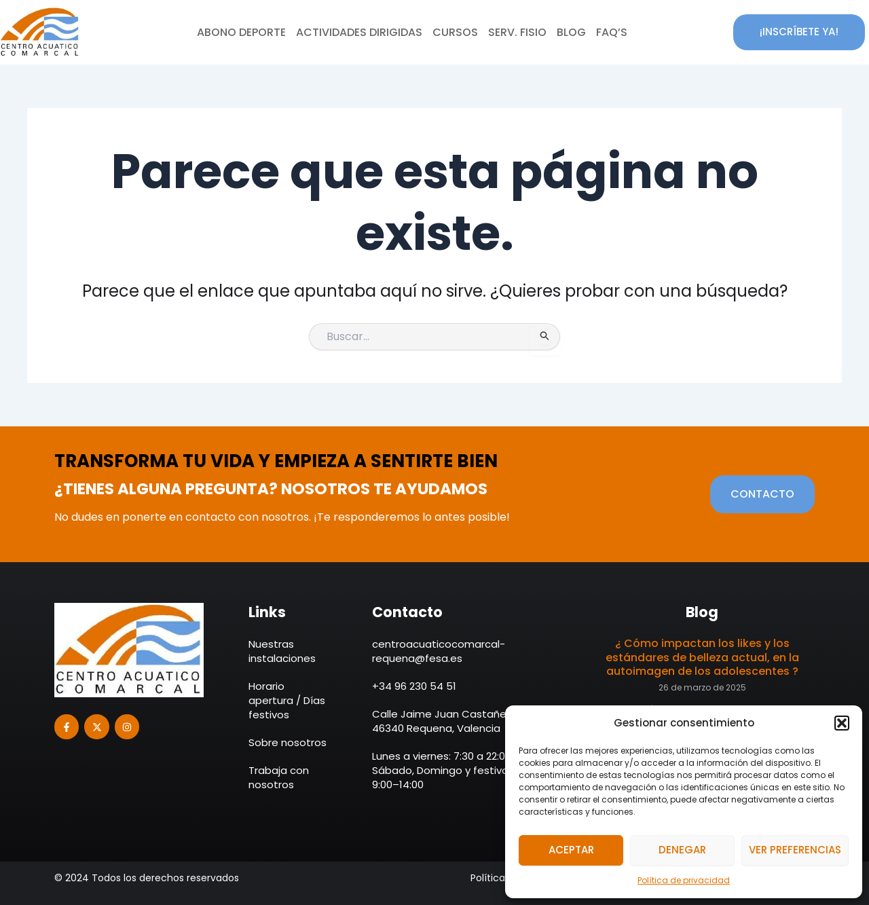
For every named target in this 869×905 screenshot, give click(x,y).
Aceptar (571, 850)
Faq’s (611, 32)
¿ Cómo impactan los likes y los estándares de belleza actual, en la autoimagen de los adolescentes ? (702, 657)
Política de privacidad (683, 880)
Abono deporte (241, 32)
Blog (571, 32)
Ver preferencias (795, 850)
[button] (842, 723)
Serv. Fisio (517, 32)
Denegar (682, 850)
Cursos (455, 32)
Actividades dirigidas (359, 32)
